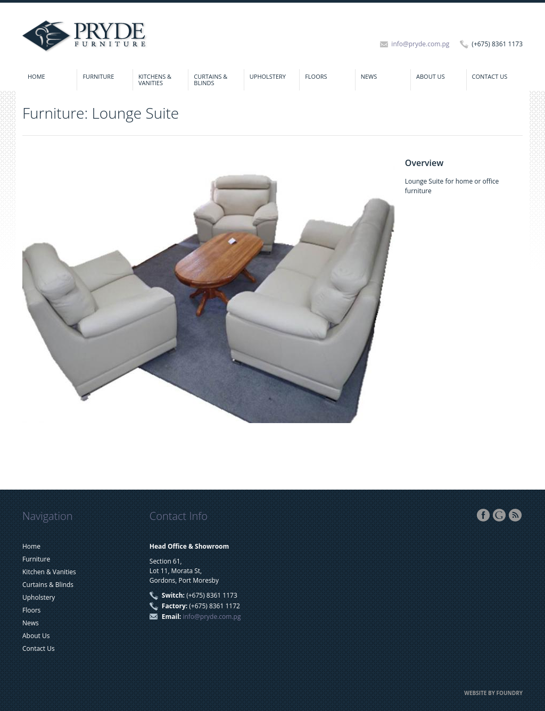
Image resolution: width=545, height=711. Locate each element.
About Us (430, 76)
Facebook (483, 515)
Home (36, 76)
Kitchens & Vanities (154, 79)
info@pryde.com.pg (420, 43)
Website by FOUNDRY (493, 693)
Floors (316, 76)
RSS (515, 515)
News (369, 76)
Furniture (98, 76)
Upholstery (268, 76)
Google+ (499, 515)
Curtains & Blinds (210, 79)
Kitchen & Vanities (49, 571)
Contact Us (490, 76)
